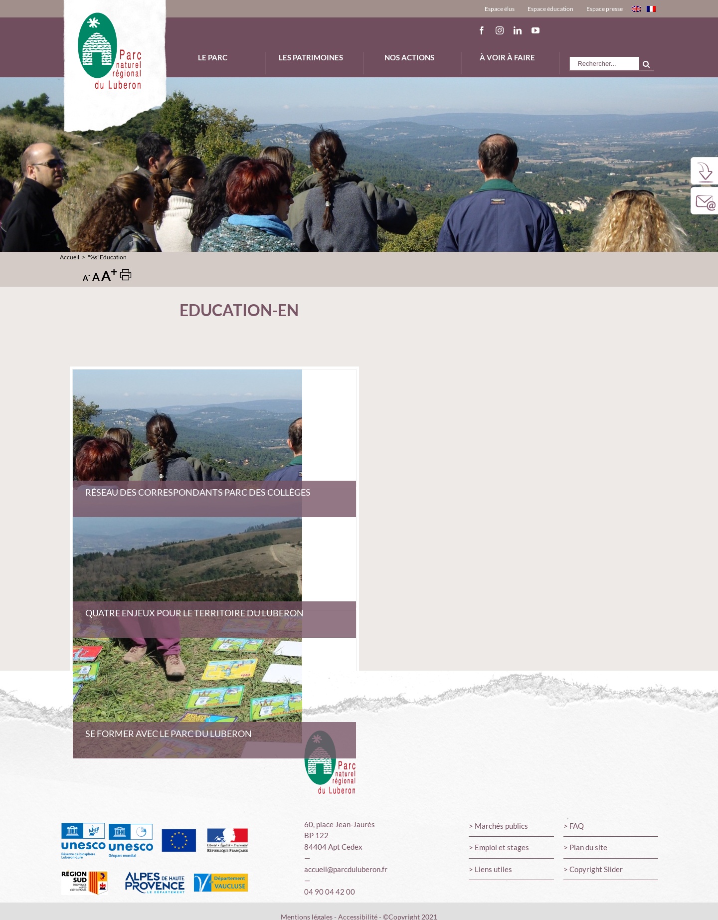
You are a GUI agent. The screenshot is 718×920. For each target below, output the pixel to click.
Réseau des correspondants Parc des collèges (198, 492)
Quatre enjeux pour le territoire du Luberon (194, 612)
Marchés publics (501, 825)
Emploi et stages (502, 847)
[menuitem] (499, 8)
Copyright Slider (596, 869)
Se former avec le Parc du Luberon (168, 733)
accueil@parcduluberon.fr (345, 869)
